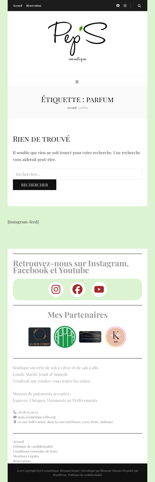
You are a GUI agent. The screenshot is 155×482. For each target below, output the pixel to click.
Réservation (33, 5)
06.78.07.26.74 (28, 412)
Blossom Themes (111, 471)
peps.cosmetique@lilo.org (37, 417)
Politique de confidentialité (33, 446)
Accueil (17, 5)
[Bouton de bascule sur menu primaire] (77, 81)
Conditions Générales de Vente (35, 451)
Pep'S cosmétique (48, 471)
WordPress (59, 475)
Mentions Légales (26, 456)
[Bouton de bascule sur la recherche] (139, 5)
